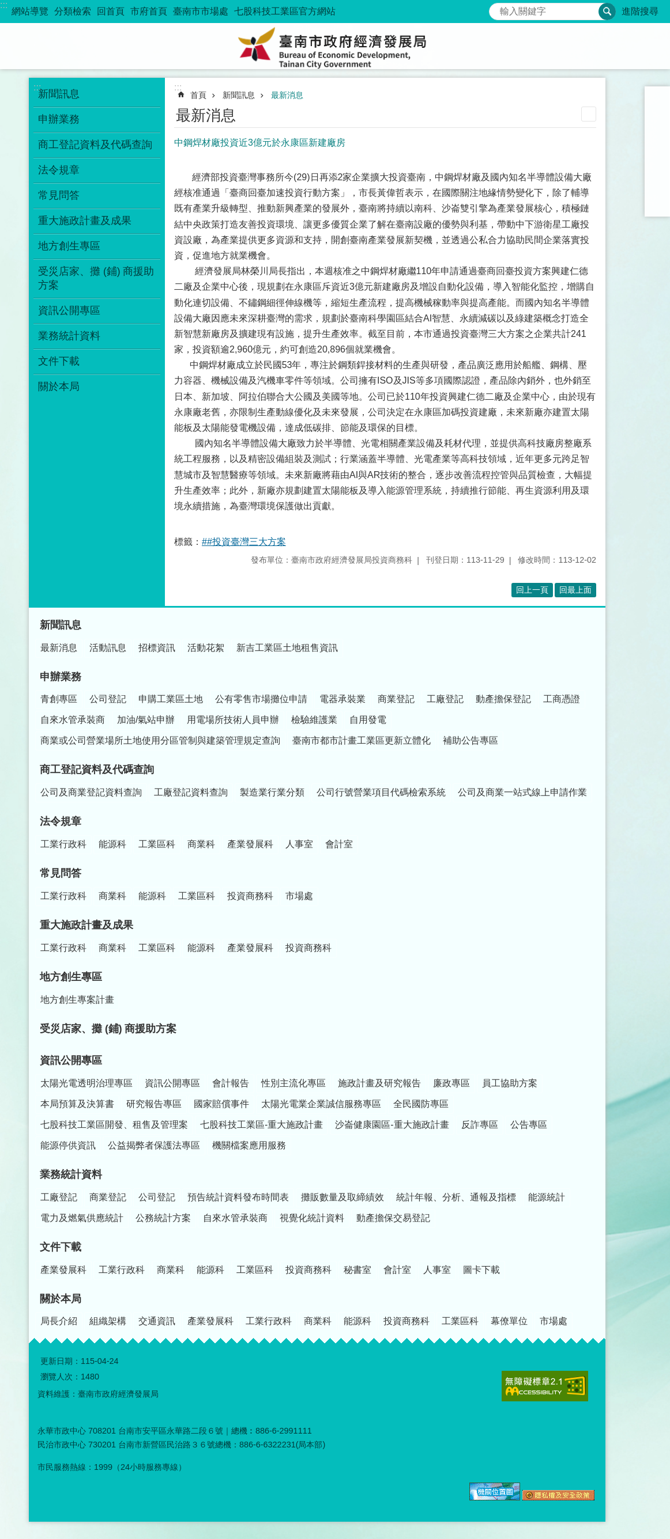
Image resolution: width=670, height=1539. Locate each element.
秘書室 (357, 1270)
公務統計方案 (163, 1218)
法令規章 (59, 170)
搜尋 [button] (607, 11)
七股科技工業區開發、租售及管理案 (114, 1124)
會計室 (339, 844)
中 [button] (657, 114)
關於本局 (59, 386)
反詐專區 (479, 1124)
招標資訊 (156, 648)
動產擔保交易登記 (393, 1218)
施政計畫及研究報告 (379, 1083)
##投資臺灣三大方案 (244, 542)
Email (657, 203)
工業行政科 (63, 844)
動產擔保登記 (503, 699)
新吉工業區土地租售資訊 (287, 648)
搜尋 (498, 8)
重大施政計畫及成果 (84, 220)
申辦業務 (59, 119)
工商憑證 (561, 699)
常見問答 (59, 195)
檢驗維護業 (314, 720)
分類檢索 (72, 11)
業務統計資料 (69, 336)
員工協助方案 (509, 1083)
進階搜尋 (640, 11)
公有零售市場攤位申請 (261, 699)
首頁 (198, 95)
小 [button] (657, 99)
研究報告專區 (154, 1104)
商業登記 (396, 699)
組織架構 (107, 1321)
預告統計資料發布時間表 (238, 1197)
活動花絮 (205, 648)
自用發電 (367, 720)
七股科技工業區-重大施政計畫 (261, 1124)
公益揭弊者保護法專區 (154, 1145)
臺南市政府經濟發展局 (335, 46)
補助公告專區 (470, 740)
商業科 (201, 844)
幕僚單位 (509, 1321)
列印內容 (588, 114)
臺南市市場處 (200, 11)
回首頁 (111, 11)
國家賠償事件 (221, 1104)
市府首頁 (148, 11)
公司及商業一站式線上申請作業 (522, 792)
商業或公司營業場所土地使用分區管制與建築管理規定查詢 (160, 740)
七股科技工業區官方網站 (285, 11)
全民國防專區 (421, 1104)
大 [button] (657, 129)
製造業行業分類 (272, 792)
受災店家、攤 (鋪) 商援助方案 (96, 278)
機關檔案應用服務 (249, 1145)
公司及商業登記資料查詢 (91, 792)
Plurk (657, 158)
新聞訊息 (59, 94)
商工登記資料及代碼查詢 (95, 144)
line (657, 188)
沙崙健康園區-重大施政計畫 (392, 1124)
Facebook (657, 144)
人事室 (299, 844)
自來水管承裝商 (72, 720)
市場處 (299, 896)
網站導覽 (30, 11)
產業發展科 (250, 844)
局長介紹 (58, 1321)
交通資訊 (156, 1321)
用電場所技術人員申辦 (233, 720)
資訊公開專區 (69, 310)
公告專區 (528, 1124)
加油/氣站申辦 (146, 720)
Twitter (657, 173)
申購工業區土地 (170, 699)
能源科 (112, 844)
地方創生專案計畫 (77, 999)
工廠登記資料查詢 (191, 792)
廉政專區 (451, 1083)
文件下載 (59, 361)
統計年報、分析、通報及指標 (456, 1197)
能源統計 (546, 1197)
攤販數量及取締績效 (342, 1197)
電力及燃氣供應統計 (81, 1218)
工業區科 (156, 844)
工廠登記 (445, 699)
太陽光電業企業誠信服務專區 (321, 1104)
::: (3, 5)
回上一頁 (532, 589)
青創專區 (58, 699)
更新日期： (60, 1361)
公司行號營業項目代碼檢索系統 (381, 792)
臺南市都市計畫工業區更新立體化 (361, 740)
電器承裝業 (342, 699)
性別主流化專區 (293, 1083)
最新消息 (287, 95)
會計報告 (230, 1083)
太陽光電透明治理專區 (86, 1083)
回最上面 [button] (575, 589)
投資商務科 (250, 896)
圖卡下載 (481, 1270)
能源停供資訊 (68, 1145)
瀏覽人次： (60, 1376)
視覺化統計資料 (312, 1218)
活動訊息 (107, 648)
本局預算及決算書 (77, 1104)
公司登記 (107, 699)
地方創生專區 (69, 246)
